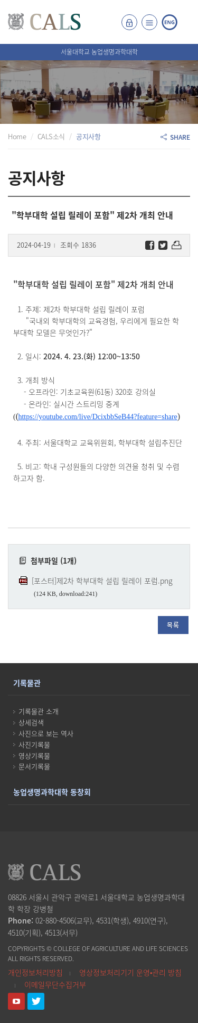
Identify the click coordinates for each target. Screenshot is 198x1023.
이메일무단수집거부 (55, 984)
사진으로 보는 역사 (45, 733)
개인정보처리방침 (35, 972)
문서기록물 (34, 766)
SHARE (175, 137)
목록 (173, 625)
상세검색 (31, 722)
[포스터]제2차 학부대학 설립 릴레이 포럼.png (102, 580)
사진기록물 (34, 744)
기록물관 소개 (38, 711)
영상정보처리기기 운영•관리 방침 (130, 972)
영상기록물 (34, 755)
